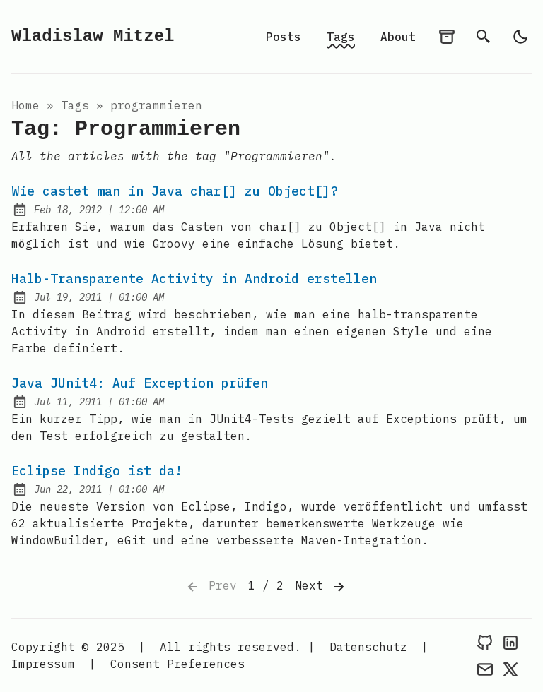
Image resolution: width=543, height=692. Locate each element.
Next (321, 586)
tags (75, 105)
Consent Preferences (177, 664)
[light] (520, 36)
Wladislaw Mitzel (92, 36)
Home (25, 105)
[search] (483, 36)
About (398, 37)
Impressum (43, 664)
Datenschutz (368, 647)
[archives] (447, 36)
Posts (283, 37)
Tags (341, 37)
